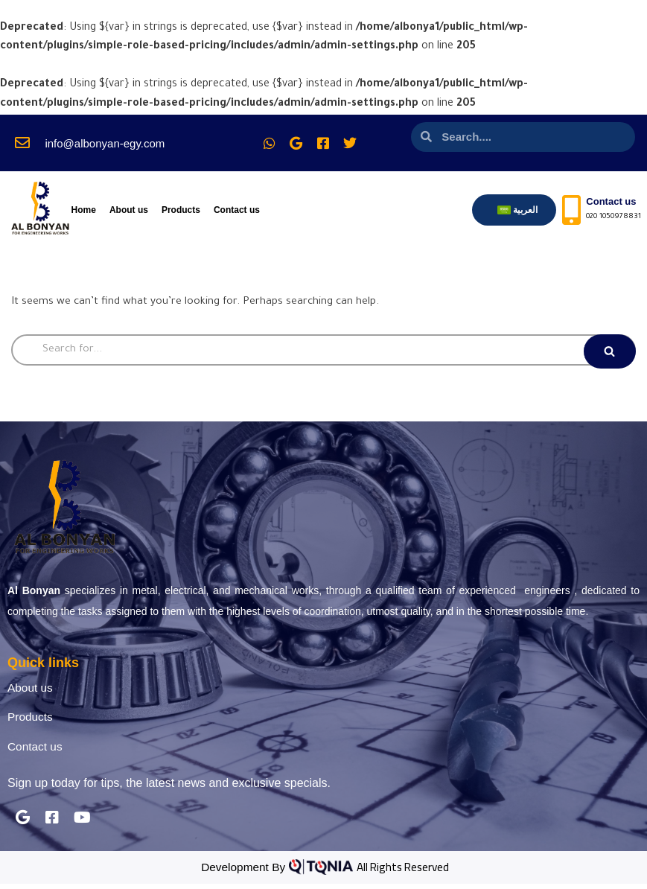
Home (83, 210)
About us (128, 210)
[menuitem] (517, 210)
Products (181, 210)
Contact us (237, 210)
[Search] (323, 351)
